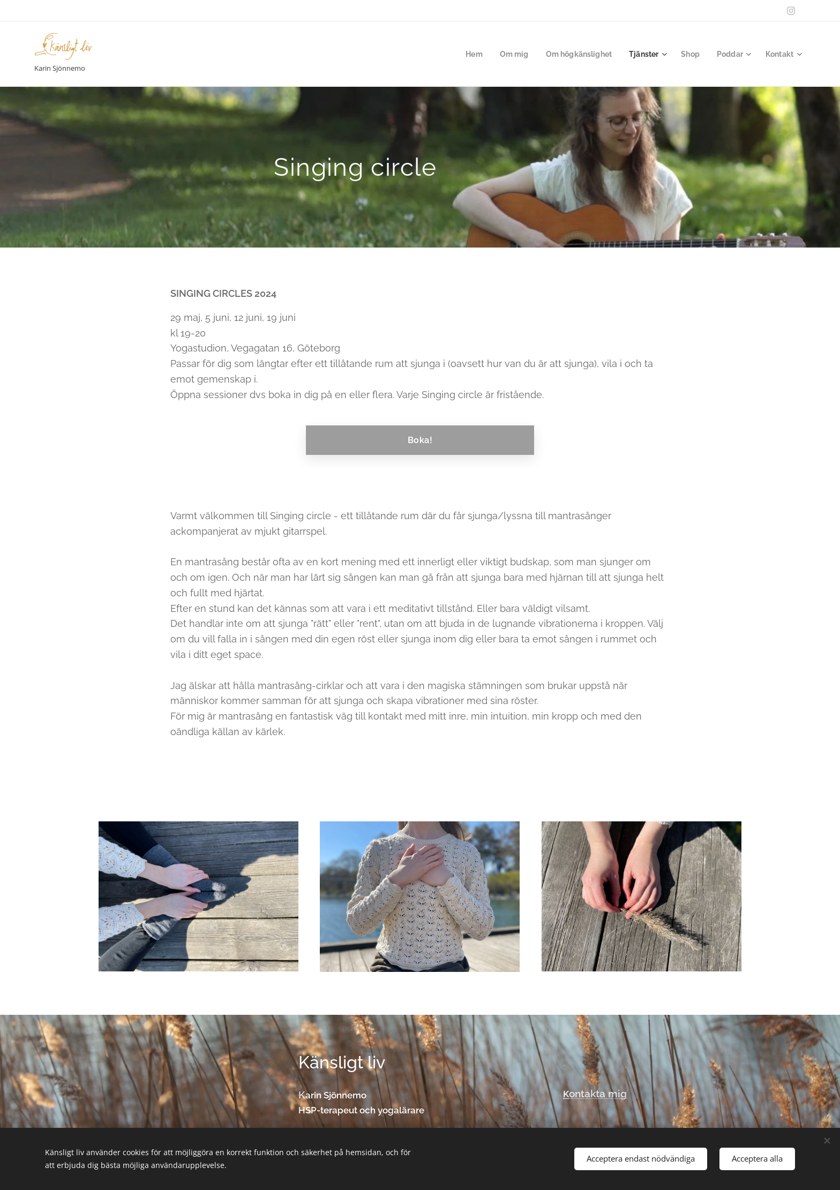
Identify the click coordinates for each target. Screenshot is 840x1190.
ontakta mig (598, 1093)
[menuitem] (462, 54)
